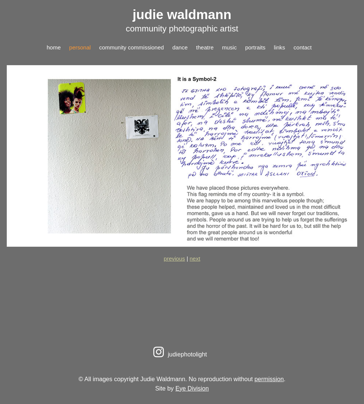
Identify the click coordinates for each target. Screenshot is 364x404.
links (279, 47)
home (54, 47)
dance (180, 47)
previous (174, 258)
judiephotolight (179, 354)
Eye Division (192, 388)
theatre (205, 47)
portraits (255, 47)
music (229, 47)
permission (269, 379)
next (195, 258)
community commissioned (131, 47)
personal (80, 47)
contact (303, 47)
